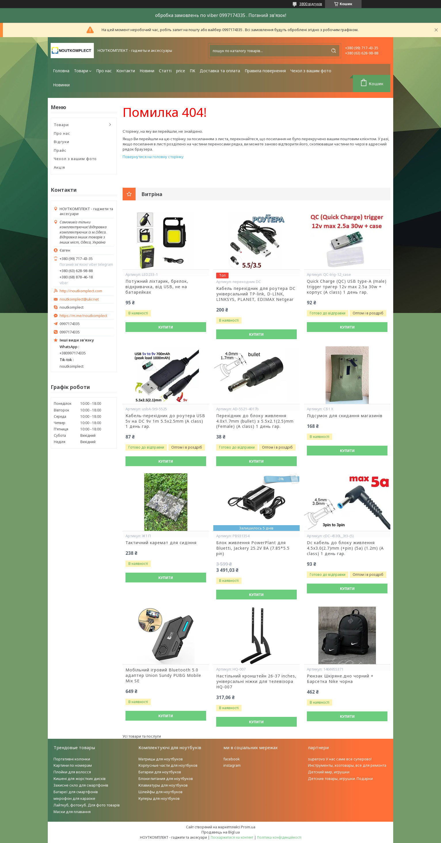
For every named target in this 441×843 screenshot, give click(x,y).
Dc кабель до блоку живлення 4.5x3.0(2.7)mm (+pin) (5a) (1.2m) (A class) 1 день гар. (345, 548)
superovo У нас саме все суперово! (340, 759)
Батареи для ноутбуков (159, 771)
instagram (232, 765)
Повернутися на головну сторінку (153, 156)
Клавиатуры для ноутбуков (163, 785)
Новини (147, 70)
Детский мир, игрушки (328, 771)
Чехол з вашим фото (310, 70)
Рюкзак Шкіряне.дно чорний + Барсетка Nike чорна (340, 678)
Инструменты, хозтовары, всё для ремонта (347, 765)
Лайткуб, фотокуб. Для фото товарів (87, 805)
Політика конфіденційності (279, 837)
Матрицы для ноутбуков (160, 759)
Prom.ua (248, 826)
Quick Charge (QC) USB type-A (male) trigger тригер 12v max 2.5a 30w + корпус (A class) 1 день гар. (347, 287)
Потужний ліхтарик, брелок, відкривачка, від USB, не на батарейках (157, 287)
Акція (59, 167)
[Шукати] (333, 50)
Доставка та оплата (220, 70)
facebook (231, 759)
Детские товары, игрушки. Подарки (340, 778)
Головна (61, 70)
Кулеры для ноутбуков (159, 798)
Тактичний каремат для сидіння (161, 542)
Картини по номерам (73, 765)
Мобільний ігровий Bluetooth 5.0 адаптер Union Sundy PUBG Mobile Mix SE (163, 675)
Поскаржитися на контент (232, 837)
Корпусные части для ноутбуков (167, 765)
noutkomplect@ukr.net (79, 299)
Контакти (125, 70)
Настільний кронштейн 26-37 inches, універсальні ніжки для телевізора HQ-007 (256, 681)
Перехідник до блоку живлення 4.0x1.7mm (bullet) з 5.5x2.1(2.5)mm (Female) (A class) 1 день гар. (255, 421)
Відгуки (61, 141)
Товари (81, 70)
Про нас (104, 70)
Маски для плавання (72, 811)
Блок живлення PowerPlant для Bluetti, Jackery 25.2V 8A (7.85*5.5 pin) (253, 548)
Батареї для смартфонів (76, 791)
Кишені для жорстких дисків (80, 778)
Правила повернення (265, 70)
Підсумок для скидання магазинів (345, 415)
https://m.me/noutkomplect (83, 315)
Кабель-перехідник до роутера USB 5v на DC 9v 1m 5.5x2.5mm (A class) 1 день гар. (165, 421)
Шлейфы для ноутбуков (160, 791)
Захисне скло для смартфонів (81, 785)
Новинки (61, 85)
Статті (165, 70)
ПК (192, 70)
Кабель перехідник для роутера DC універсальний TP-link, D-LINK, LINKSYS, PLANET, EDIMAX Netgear (256, 294)
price (180, 70)
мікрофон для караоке (74, 798)
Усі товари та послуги (142, 736)
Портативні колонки (72, 759)
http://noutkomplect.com (81, 290)
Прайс (60, 150)
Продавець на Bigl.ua (221, 832)
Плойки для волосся (72, 771)
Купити (165, 327)
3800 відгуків (310, 3)
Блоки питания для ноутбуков (165, 778)
